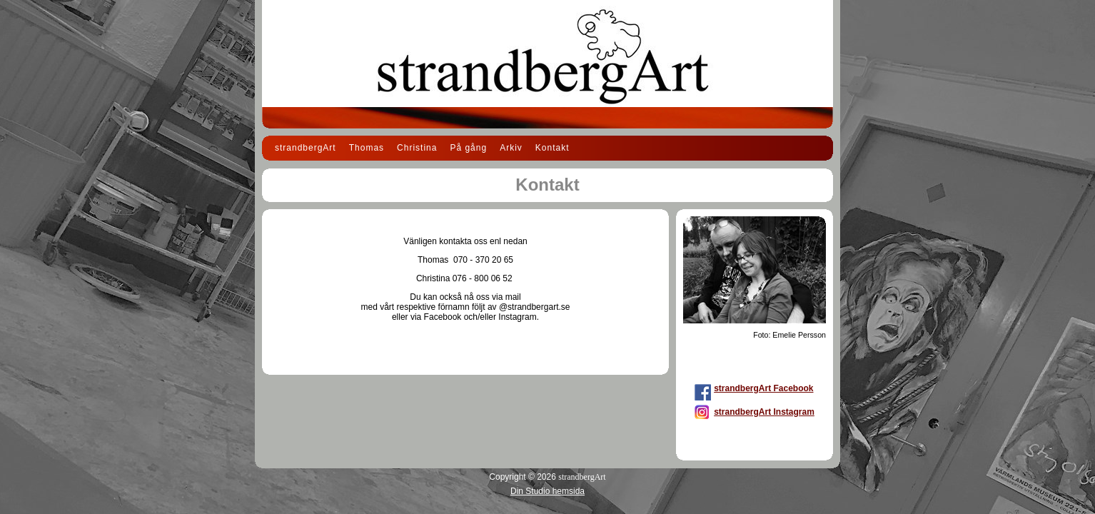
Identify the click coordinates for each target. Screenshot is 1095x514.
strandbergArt (305, 148)
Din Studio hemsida (547, 491)
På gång (468, 148)
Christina (417, 148)
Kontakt (552, 148)
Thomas (366, 148)
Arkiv (511, 148)
